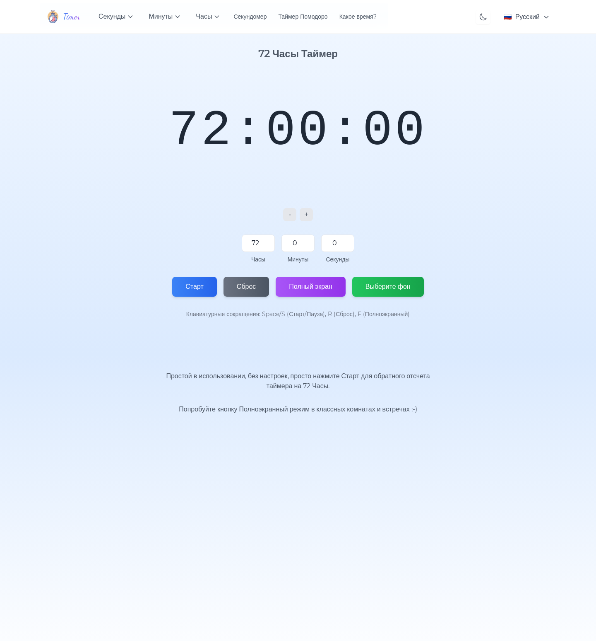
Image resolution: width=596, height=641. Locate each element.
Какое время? (358, 16)
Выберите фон (388, 286)
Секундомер (250, 16)
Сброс (246, 286)
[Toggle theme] (483, 17)
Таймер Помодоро (302, 16)
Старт (194, 286)
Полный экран (310, 286)
